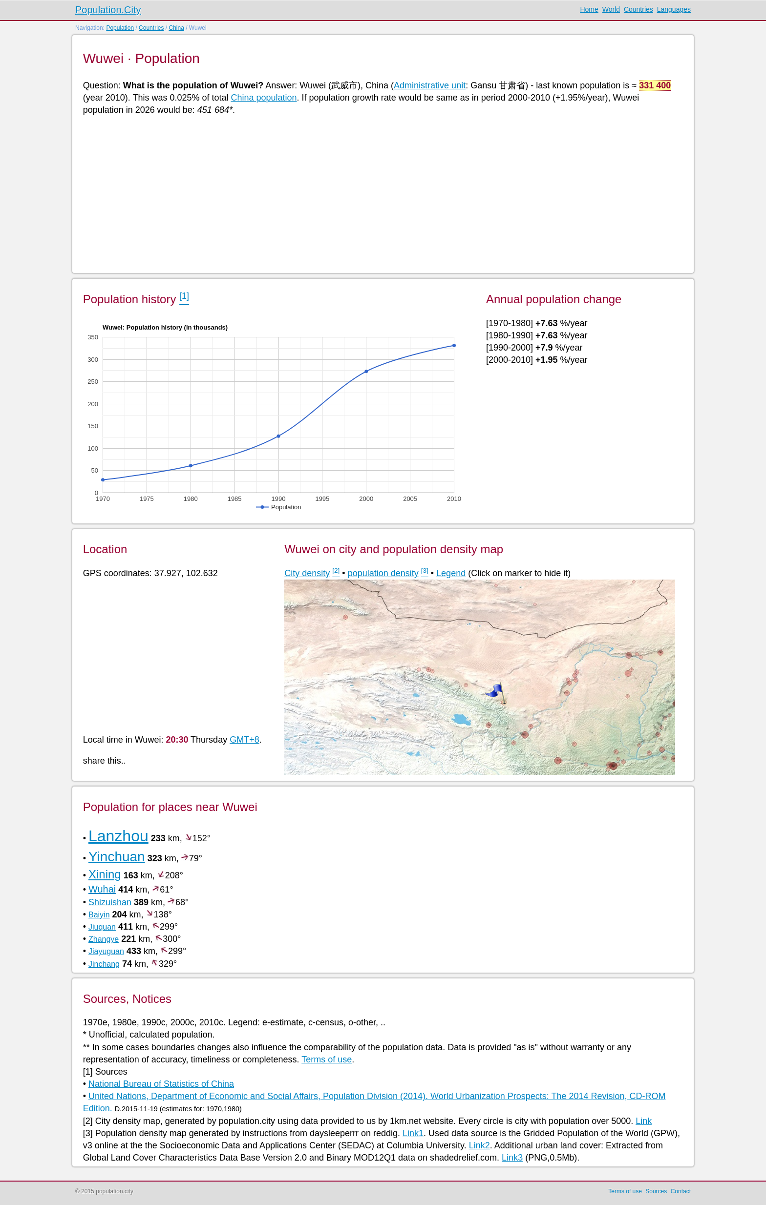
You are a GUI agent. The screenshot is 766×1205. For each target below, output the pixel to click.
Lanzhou (118, 836)
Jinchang (104, 964)
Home (589, 9)
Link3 (512, 1158)
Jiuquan (102, 927)
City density (307, 573)
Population (120, 27)
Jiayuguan (106, 951)
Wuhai (102, 889)
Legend (451, 573)
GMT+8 (244, 740)
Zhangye (103, 939)
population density (383, 573)
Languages (674, 9)
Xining (104, 874)
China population (264, 98)
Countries (638, 9)
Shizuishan (109, 902)
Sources (656, 1191)
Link (644, 1121)
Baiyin (99, 915)
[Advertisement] (376, 193)
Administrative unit (430, 85)
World (611, 9)
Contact (681, 1191)
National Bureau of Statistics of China (161, 1084)
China (176, 27)
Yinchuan (116, 856)
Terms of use (326, 1059)
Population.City (108, 9)
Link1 (413, 1133)
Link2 (479, 1145)
